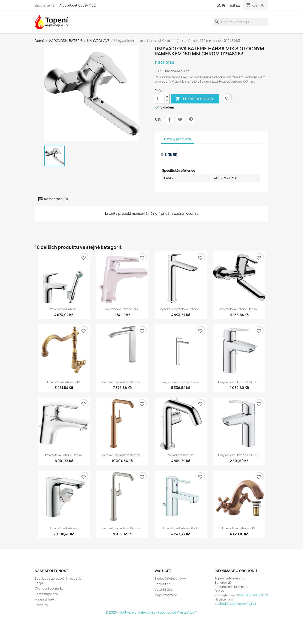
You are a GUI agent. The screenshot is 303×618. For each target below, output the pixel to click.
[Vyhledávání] (240, 22)
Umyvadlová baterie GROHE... (239, 382)
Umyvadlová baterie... (64, 309)
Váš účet (163, 570)
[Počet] (160, 98)
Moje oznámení (166, 595)
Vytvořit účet (164, 589)
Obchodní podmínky (49, 588)
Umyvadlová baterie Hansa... (239, 309)
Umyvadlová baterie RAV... (122, 309)
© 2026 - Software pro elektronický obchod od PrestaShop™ (152, 612)
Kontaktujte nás (46, 594)
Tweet (180, 119)
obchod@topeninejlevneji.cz (235, 604)
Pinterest (191, 119)
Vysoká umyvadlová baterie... (181, 309)
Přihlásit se (162, 584)
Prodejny (41, 605)
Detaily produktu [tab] (177, 139)
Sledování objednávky (170, 578)
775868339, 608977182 (77, 5)
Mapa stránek (44, 599)
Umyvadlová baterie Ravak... (181, 382)
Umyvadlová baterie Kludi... (181, 528)
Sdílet (169, 119)
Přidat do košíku (194, 99)
